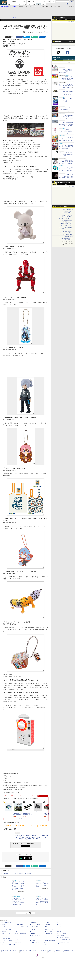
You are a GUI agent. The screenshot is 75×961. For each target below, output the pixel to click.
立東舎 (33, 931)
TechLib (46, 944)
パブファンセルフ (62, 933)
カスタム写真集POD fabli (64, 939)
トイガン (34, 6)
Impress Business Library (20, 929)
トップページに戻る (25, 913)
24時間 (60, 19)
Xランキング (58, 57)
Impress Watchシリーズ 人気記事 (63, 182)
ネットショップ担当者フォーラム (22, 926)
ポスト (9, 36)
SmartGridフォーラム (19, 924)
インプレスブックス (19, 939)
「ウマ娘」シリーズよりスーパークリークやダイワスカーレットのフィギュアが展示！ (66, 233)
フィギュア (27, 6)
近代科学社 (32, 940)
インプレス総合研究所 (6, 929)
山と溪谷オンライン (36, 935)
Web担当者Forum (5, 926)
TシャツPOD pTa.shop (63, 937)
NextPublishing (18, 942)
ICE (58, 922)
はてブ (28, 36)
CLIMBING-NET (35, 937)
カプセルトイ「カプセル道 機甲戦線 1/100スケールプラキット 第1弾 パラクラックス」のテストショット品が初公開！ (66, 87)
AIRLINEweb (47, 924)
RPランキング (57, 59)
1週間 (66, 19)
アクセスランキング (60, 17)
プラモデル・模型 (8, 796)
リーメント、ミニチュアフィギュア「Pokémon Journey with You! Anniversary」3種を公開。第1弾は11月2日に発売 (66, 140)
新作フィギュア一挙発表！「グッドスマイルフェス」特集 (64, 207)
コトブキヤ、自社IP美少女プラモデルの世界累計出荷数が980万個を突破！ (66, 71)
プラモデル (20, 6)
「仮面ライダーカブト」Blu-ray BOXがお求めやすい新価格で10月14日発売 (66, 147)
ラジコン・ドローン (43, 796)
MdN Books (47, 937)
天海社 (60, 924)
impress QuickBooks (63, 929)
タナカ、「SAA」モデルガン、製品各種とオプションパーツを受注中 (66, 154)
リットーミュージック (36, 924)
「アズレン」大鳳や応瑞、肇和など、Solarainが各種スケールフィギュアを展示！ (66, 211)
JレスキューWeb (48, 931)
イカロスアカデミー (49, 933)
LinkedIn (43, 36)
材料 (55, 6)
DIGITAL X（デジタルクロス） (21, 933)
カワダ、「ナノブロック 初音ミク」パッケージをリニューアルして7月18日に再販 (66, 169)
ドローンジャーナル (6, 933)
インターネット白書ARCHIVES (8, 944)
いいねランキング (69, 59)
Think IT (3, 924)
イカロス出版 (46, 922)
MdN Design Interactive (50, 940)
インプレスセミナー (19, 931)
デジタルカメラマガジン (7, 940)
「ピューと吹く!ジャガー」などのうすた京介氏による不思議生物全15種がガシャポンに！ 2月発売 (42, 901)
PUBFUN (59, 931)
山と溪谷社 (32, 933)
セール (59, 6)
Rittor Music (33, 922)
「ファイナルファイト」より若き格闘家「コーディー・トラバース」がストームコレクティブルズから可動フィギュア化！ (66, 118)
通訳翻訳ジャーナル (49, 929)
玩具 (47, 6)
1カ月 (72, 19)
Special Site (58, 41)
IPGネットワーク (60, 935)
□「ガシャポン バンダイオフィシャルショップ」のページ (17, 873)
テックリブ (46, 942)
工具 (51, 6)
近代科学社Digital (35, 942)
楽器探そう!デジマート (36, 926)
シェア (20, 36)
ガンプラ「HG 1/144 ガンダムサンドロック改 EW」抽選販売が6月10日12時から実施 (66, 176)
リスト (13, 36)
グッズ (42, 6)
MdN (45, 936)
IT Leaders (4, 931)
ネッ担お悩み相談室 (6, 936)
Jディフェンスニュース (50, 926)
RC (38, 6)
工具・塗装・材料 (43, 825)
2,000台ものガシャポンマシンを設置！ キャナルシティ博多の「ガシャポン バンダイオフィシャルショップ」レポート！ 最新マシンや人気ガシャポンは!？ (31, 837)
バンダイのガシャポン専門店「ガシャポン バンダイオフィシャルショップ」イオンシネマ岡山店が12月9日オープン (18, 901)
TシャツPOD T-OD (36, 929)
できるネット (4, 942)
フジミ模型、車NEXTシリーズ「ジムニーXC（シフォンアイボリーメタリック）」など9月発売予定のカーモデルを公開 (66, 94)
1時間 (54, 19)
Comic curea (61, 926)
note (35, 36)
